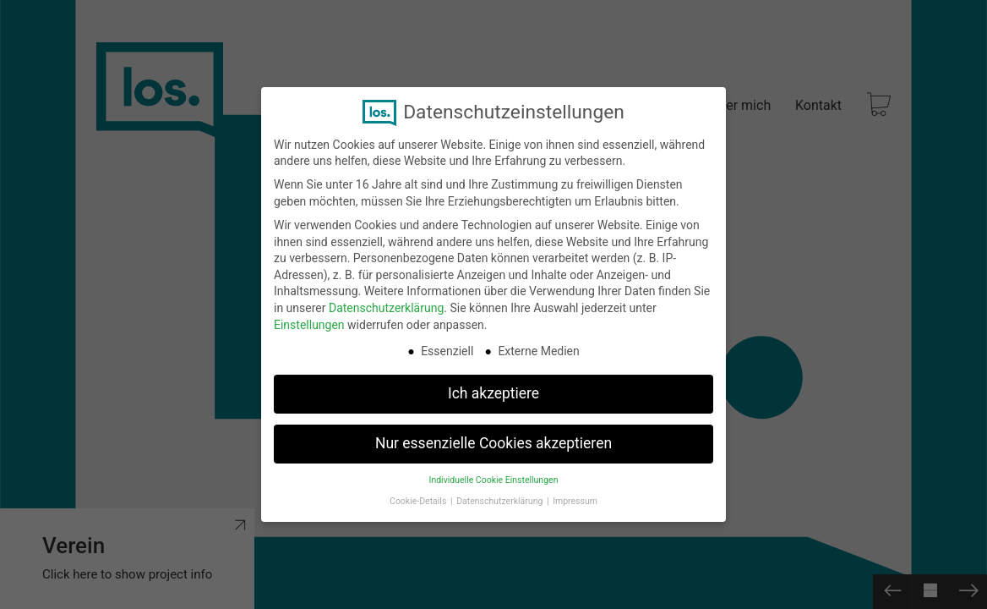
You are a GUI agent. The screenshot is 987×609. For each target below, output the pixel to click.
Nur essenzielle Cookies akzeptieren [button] (493, 443)
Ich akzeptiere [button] (493, 393)
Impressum (575, 501)
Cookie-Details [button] (419, 501)
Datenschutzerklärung (386, 308)
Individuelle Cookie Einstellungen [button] (494, 480)
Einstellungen (309, 325)
